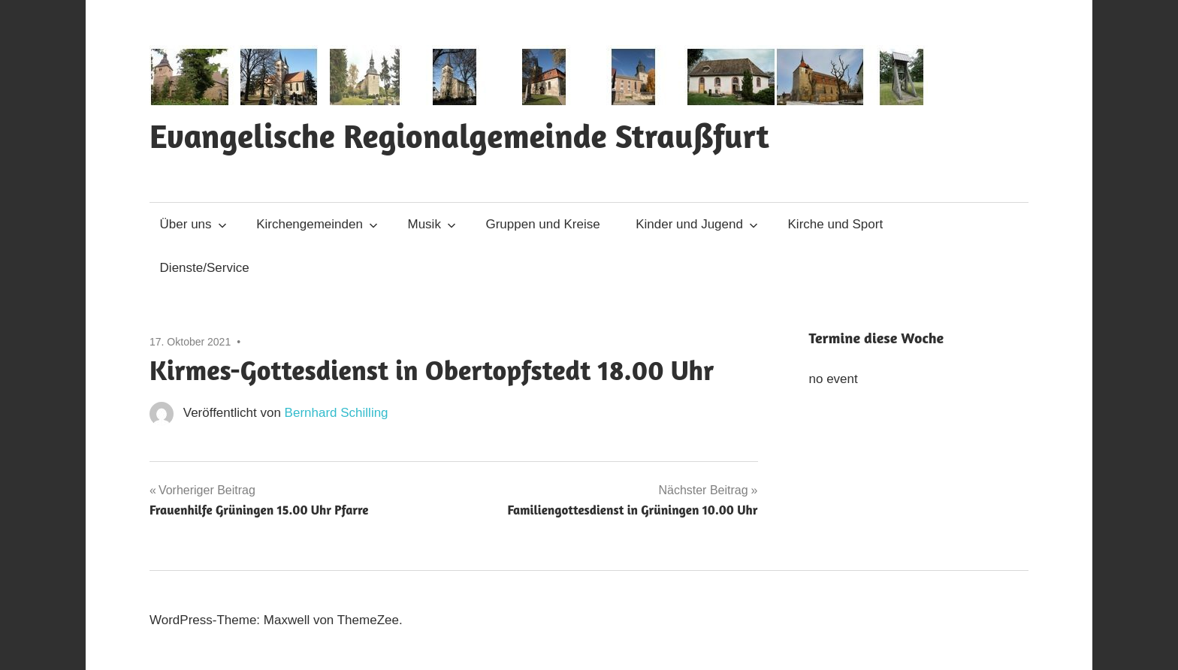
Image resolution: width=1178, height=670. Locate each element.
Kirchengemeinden (317, 224)
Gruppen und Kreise (542, 224)
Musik (432, 224)
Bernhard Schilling (336, 413)
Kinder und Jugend (697, 224)
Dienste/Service (204, 268)
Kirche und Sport (836, 224)
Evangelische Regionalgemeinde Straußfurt (459, 135)
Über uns (193, 224)
